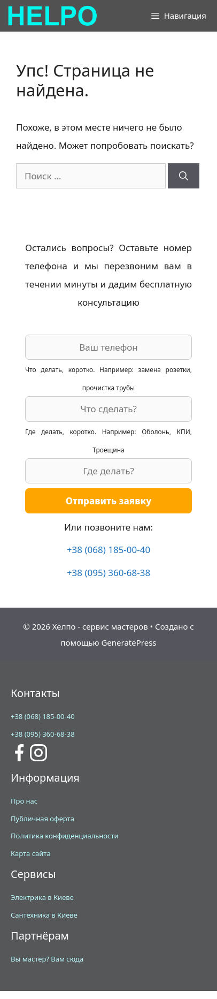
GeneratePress (128, 642)
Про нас (24, 801)
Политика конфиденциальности (65, 836)
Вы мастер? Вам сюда (47, 959)
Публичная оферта (42, 818)
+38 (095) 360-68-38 (108, 572)
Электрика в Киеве (42, 897)
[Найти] (183, 176)
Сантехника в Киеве (44, 915)
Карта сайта (31, 853)
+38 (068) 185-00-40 (108, 549)
